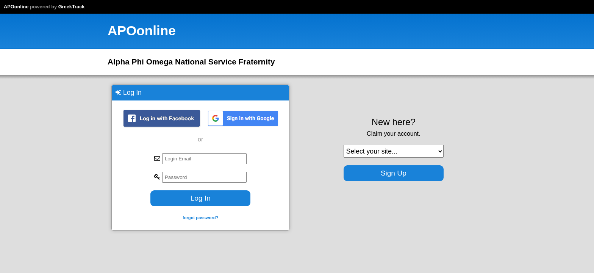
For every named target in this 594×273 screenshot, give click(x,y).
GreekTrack (71, 6)
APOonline (16, 6)
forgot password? (200, 217)
